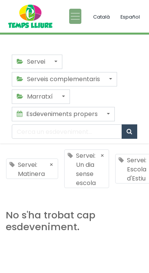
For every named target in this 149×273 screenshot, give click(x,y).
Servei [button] (32, 61)
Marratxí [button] (35, 96)
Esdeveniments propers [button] (58, 114)
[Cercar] (129, 131)
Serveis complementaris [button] (59, 79)
